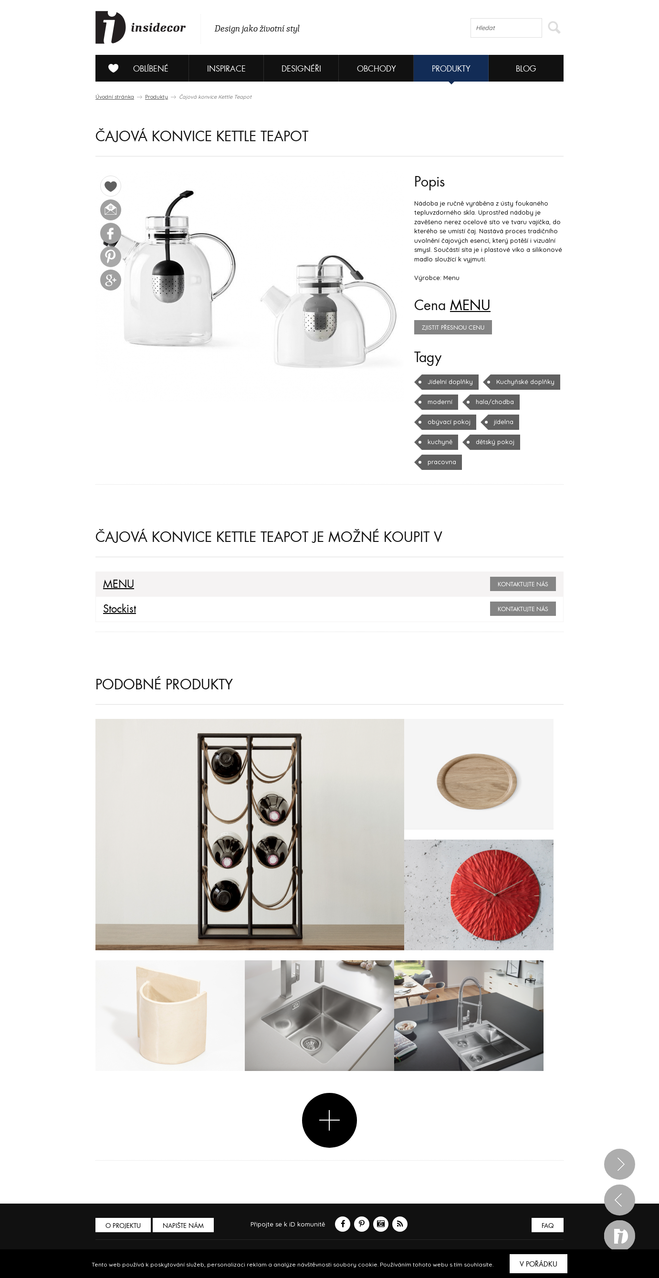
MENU (470, 305)
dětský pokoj (495, 442)
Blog (526, 69)
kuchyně (440, 442)
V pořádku (538, 1264)
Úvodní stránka (114, 97)
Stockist (119, 609)
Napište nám (183, 1226)
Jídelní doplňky (450, 381)
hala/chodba (495, 401)
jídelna (503, 422)
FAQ (548, 1226)
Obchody (376, 69)
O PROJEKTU (123, 1226)
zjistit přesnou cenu (453, 328)
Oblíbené (134, 68)
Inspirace (226, 69)
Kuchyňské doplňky (525, 381)
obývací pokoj (449, 422)
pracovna (442, 462)
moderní (440, 401)
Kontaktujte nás (523, 584)
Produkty (451, 69)
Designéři (301, 69)
